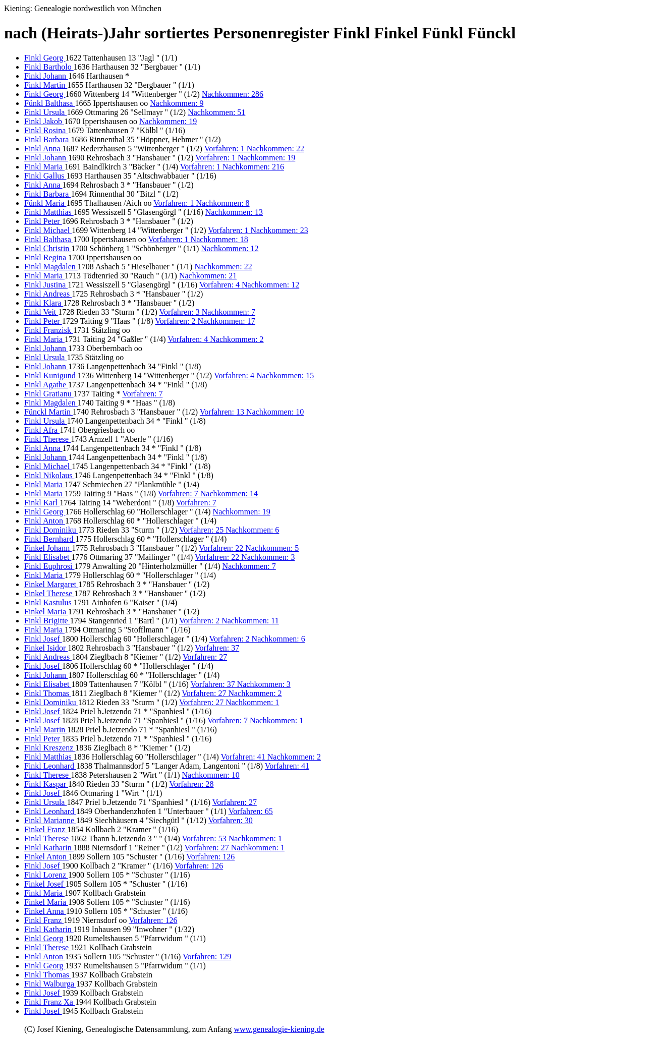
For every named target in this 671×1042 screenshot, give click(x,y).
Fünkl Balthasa (49, 103)
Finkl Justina (46, 284)
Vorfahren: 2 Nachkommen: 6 (257, 638)
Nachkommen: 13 (234, 212)
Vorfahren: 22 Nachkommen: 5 (249, 548)
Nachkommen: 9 (176, 103)
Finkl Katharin (49, 847)
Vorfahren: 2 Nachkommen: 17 (205, 321)
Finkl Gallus (45, 175)
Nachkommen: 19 (168, 121)
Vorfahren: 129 (207, 956)
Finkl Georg (44, 57)
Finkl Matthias (49, 212)
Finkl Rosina (46, 130)
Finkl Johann (46, 76)
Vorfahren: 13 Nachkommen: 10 (252, 412)
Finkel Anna (45, 911)
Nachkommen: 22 (223, 266)
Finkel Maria (46, 611)
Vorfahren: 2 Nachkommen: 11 (229, 620)
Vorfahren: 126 (210, 856)
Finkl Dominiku (51, 530)
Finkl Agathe (46, 384)
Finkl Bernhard (49, 539)
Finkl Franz (44, 920)
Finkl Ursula (45, 112)
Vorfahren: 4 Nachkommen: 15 (264, 375)
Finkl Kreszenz (49, 747)
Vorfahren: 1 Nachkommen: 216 (232, 166)
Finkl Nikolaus (49, 475)
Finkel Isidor (46, 648)
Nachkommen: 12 (229, 248)
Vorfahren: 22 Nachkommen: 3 (245, 557)
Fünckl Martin (48, 412)
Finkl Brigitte (47, 620)
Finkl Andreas (48, 294)
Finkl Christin (47, 248)
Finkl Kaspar (46, 784)
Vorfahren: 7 (142, 393)
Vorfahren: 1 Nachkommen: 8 (201, 203)
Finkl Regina (46, 257)
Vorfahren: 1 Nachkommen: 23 (258, 230)
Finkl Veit (41, 312)
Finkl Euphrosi (49, 566)
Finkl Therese (47, 439)
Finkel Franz (45, 829)
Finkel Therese (49, 593)
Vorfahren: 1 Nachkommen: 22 (254, 148)
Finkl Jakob (44, 121)
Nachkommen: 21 (208, 275)
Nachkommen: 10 (211, 775)
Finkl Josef (43, 638)
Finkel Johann (48, 548)
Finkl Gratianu (49, 393)
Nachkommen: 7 (249, 566)
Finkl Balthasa (48, 239)
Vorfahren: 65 (251, 811)
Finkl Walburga (50, 983)
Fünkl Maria (45, 203)
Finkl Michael (48, 230)
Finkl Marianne (50, 820)
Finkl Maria (44, 166)
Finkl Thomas (47, 693)
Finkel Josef (45, 884)
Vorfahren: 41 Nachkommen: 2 (271, 756)
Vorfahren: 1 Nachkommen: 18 (198, 239)
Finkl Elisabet (47, 557)
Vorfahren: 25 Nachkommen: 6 (229, 530)
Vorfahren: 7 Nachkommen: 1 (255, 720)
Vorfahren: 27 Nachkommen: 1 (229, 702)
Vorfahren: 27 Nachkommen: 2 (232, 693)
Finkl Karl (42, 502)
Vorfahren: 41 (287, 766)
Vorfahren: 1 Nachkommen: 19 (245, 157)
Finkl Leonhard (50, 766)
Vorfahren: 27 (205, 657)
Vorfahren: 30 (230, 820)
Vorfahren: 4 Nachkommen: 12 (249, 284)
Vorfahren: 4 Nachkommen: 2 (215, 339)
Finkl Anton (44, 520)
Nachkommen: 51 (216, 112)
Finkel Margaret (51, 584)
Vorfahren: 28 (191, 784)
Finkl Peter (43, 221)
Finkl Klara (43, 303)
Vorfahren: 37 (217, 648)
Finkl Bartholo (49, 67)
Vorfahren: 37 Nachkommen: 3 (241, 684)
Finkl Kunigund (51, 375)
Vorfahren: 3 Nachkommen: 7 (207, 312)
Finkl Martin (45, 85)
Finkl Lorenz (46, 875)
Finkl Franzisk (48, 330)
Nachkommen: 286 (232, 94)
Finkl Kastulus (49, 602)
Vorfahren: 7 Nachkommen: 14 (208, 493)
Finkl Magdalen (51, 266)
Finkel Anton (46, 856)
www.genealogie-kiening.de (279, 1029)
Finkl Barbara (47, 139)
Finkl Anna (43, 148)
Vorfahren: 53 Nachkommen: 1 (232, 838)
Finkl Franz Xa (49, 1002)
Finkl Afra (42, 430)
